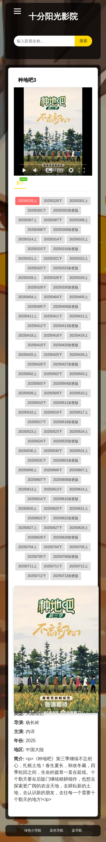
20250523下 (53, 432)
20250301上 (78, 201)
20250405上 (78, 297)
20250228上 (27, 201)
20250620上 (27, 509)
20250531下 (37, 460)
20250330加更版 (65, 287)
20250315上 (78, 239)
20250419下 (37, 345)
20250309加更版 (65, 230)
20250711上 (27, 566)
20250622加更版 (65, 518)
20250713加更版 (65, 576)
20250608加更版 (65, 480)
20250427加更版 (65, 364)
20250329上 (78, 278)
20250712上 (78, 566)
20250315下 (37, 249)
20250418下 (53, 335)
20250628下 (37, 537)
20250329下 (37, 287)
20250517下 (37, 422)
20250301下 (37, 210)
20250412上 (78, 316)
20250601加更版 (65, 460)
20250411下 (53, 316)
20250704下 (53, 547)
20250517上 (78, 412)
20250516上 (27, 412)
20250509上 (27, 393)
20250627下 (53, 528)
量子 (21, 181)
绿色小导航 (32, 830)
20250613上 (27, 489)
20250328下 (53, 278)
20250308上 (78, 220)
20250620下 (53, 509)
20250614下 (37, 499)
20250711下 (53, 566)
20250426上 (78, 355)
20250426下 (37, 364)
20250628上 (78, 528)
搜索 (83, 40)
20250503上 (78, 374)
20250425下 (53, 355)
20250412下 (37, 326)
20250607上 (78, 470)
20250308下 (37, 230)
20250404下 (53, 297)
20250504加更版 (65, 384)
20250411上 (27, 316)
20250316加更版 (65, 249)
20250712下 (37, 576)
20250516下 (53, 412)
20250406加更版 (65, 307)
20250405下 (37, 307)
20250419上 (78, 335)
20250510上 (78, 393)
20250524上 (78, 432)
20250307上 (27, 220)
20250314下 (53, 239)
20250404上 (27, 297)
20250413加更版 (65, 326)
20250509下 (53, 393)
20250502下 (53, 374)
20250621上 (78, 509)
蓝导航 (77, 830)
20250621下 (37, 518)
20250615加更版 (65, 499)
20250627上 (27, 528)
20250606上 (27, 470)
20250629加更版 (65, 537)
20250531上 (78, 451)
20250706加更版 (65, 557)
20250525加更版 (65, 441)
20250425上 (27, 355)
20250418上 (27, 335)
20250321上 (27, 258)
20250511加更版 (65, 403)
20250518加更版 (65, 422)
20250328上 (27, 278)
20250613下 (53, 489)
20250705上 (78, 547)
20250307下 (53, 220)
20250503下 (37, 384)
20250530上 (27, 451)
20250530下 (53, 451)
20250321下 (53, 258)
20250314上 (27, 239)
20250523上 (27, 432)
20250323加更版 (65, 268)
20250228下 (53, 201)
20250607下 (37, 480)
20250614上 (78, 489)
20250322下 (37, 268)
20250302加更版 (65, 210)
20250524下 (37, 441)
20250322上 (78, 258)
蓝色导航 (56, 830)
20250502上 (27, 374)
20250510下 (37, 403)
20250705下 (37, 557)
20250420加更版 (65, 345)
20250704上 (27, 547)
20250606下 (53, 470)
